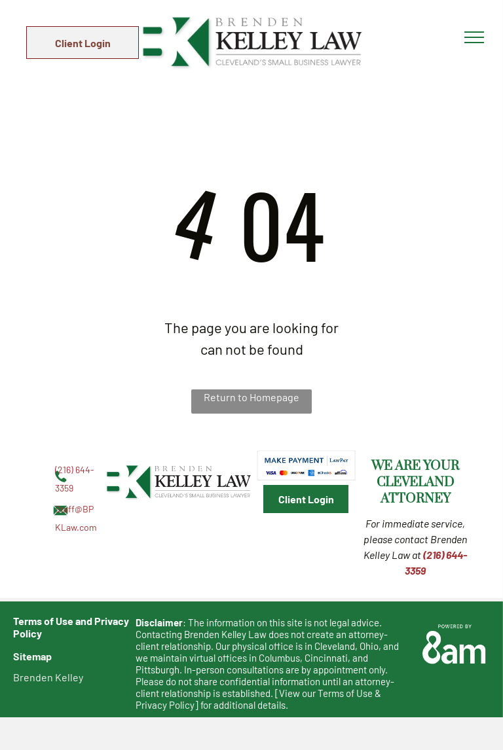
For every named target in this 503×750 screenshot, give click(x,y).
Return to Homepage (251, 397)
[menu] (474, 37)
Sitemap (32, 656)
